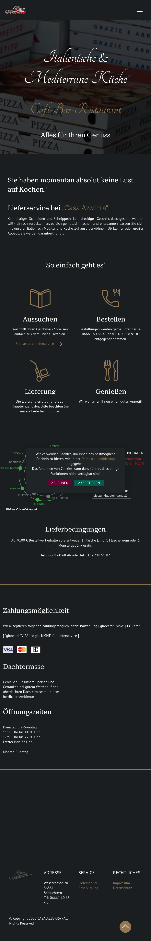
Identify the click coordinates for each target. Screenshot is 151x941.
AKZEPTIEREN (89, 483)
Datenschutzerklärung (98, 458)
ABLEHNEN (59, 483)
